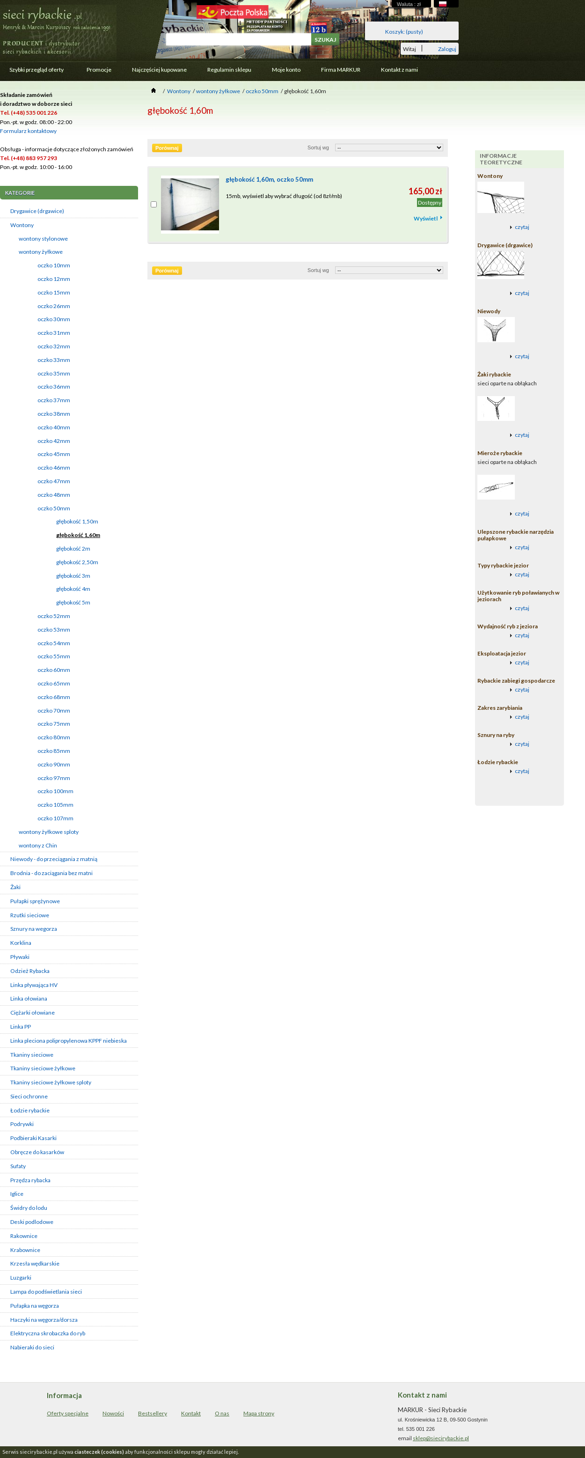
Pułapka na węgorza (34, 1305)
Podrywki (22, 1123)
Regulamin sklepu (229, 69)
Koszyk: (404, 31)
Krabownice (25, 1249)
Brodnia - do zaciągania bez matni (51, 872)
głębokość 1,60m (78, 534)
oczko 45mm (53, 453)
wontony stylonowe (43, 238)
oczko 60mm (53, 669)
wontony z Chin (38, 845)
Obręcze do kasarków (37, 1152)
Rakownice (23, 1235)
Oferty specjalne (67, 1413)
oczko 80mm (53, 737)
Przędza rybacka (30, 1180)
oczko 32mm (53, 346)
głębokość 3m (73, 575)
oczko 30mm (53, 319)
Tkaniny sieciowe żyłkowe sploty (50, 1082)
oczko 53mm (53, 629)
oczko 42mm (53, 440)
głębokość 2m (73, 548)
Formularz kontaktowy (28, 130)
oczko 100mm (55, 791)
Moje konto (286, 69)
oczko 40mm (53, 427)
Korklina (20, 942)
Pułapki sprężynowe (35, 901)
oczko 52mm (53, 615)
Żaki (15, 887)
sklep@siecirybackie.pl (441, 1438)
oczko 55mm (53, 656)
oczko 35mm (53, 373)
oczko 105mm (55, 804)
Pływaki (19, 956)
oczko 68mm (53, 696)
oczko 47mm (53, 481)
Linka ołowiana (28, 998)
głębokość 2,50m (77, 562)
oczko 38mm (53, 413)
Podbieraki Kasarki (33, 1137)
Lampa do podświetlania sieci (46, 1291)
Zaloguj (447, 48)
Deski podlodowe (31, 1221)
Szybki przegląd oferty (36, 72)
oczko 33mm (53, 359)
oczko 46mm (53, 467)
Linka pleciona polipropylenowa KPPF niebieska (68, 1040)
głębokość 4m (73, 588)
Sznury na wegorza (33, 928)
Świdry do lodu (28, 1207)
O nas (222, 1413)
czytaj (522, 226)
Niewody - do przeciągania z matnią (53, 858)
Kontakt (191, 1413)
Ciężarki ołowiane (32, 1012)
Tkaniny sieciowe (31, 1054)
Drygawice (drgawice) (37, 210)
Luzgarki (20, 1277)
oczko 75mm (53, 723)
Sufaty (18, 1166)
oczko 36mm (53, 386)
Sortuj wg (318, 147)
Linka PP (20, 1026)
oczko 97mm (53, 777)
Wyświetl (426, 218)
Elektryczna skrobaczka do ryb (47, 1333)
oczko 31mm (53, 332)
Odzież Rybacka (30, 970)
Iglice (16, 1193)
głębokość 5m (73, 602)
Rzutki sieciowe (29, 915)
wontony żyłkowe (41, 251)
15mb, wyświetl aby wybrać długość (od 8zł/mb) (284, 195)
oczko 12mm (53, 278)
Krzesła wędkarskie (34, 1263)
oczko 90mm (53, 764)
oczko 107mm (55, 818)
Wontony (22, 224)
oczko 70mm (53, 710)
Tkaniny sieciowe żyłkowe (42, 1068)
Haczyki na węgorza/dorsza (44, 1319)
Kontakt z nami (399, 69)
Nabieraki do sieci (32, 1347)
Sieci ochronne (29, 1096)
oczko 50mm (53, 508)
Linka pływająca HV (34, 984)
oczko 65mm (53, 683)
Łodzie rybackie (30, 1110)
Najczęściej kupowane (159, 69)
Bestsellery (152, 1413)
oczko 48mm (53, 494)
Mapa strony (258, 1413)
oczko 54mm (53, 643)
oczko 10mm (53, 265)
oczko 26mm (53, 305)
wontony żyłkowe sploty (49, 831)
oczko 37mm (53, 400)
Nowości (113, 1413)
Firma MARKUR (340, 69)
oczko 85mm (53, 750)
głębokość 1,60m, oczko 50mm (269, 179)
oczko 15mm (53, 292)
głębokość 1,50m (77, 521)
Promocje (99, 69)
